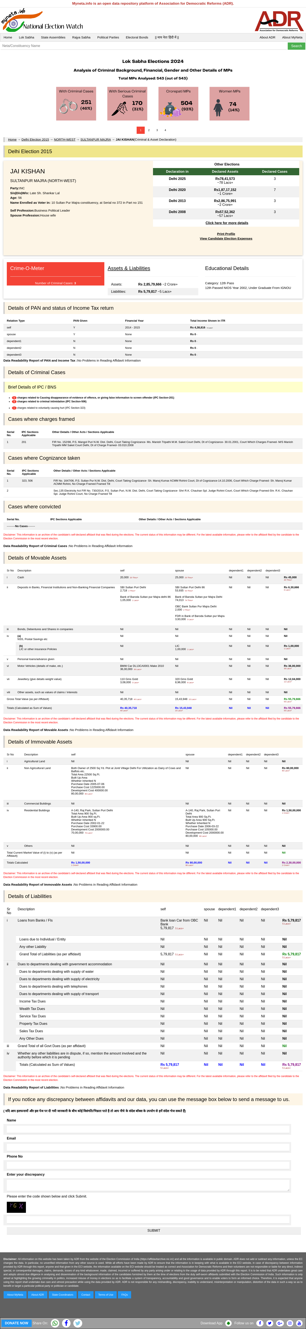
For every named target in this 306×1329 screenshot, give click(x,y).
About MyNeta (292, 37)
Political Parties (108, 37)
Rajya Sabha (81, 37)
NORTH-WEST (64, 139)
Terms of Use (105, 1294)
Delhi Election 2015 (35, 139)
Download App (211, 1323)
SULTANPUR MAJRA (95, 139)
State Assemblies (53, 37)
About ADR (267, 37)
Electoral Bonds (137, 37)
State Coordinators (62, 1294)
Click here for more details (226, 223)
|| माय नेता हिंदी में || (167, 37)
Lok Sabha (26, 37)
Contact (85, 1294)
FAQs (124, 1294)
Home (8, 37)
